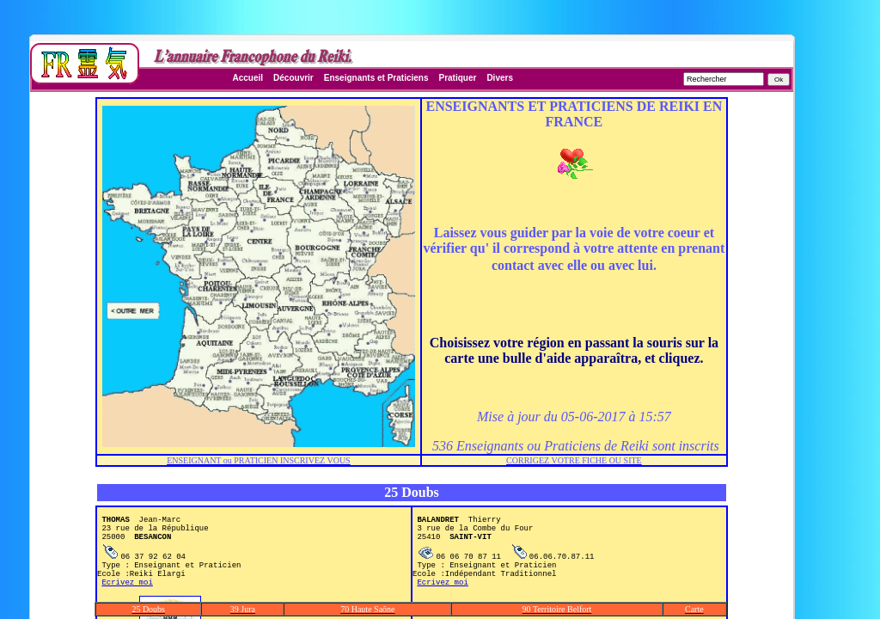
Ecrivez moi (126, 599)
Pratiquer (457, 78)
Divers (499, 78)
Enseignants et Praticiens (376, 78)
